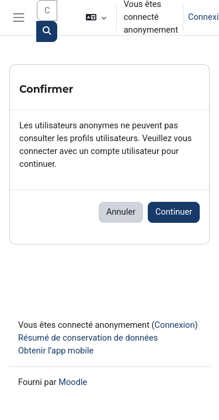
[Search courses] (47, 10)
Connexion (175, 325)
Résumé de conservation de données (88, 337)
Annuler (120, 211)
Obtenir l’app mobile (55, 350)
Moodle (72, 382)
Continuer (173, 211)
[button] (95, 17)
